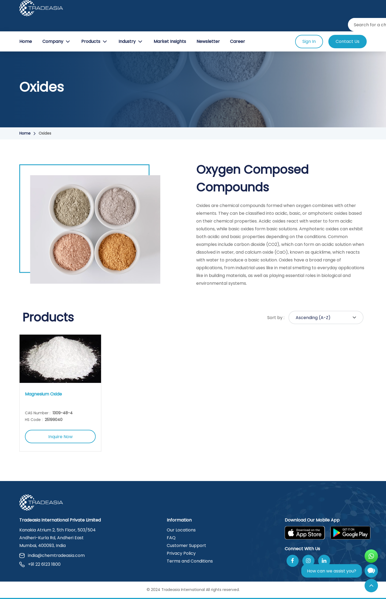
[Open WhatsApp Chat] (371, 556)
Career (237, 41)
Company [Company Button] (56, 41)
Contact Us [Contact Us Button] (347, 41)
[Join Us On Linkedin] (324, 561)
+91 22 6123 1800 (40, 564)
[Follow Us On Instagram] (308, 561)
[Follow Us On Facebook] (293, 561)
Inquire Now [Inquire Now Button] (60, 437)
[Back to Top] (371, 585)
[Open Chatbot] (371, 572)
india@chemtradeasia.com (52, 555)
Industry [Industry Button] (130, 41)
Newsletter (208, 41)
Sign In (309, 41)
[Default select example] (325, 317)
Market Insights (170, 41)
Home (25, 41)
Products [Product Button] (94, 41)
